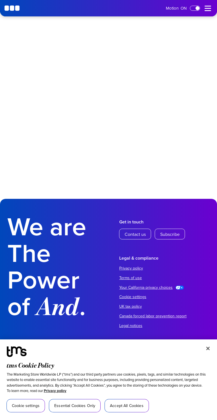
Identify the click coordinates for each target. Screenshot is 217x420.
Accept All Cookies (127, 405)
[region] (108, 379)
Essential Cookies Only (74, 405)
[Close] (208, 348)
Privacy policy (55, 390)
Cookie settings (132, 297)
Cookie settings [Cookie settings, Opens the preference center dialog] (26, 405)
